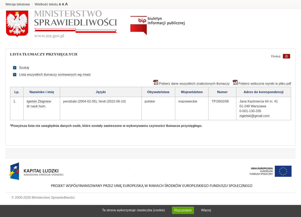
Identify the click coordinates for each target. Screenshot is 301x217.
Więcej (206, 210)
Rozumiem (183, 210)
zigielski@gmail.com (254, 116)
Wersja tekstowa (17, 4)
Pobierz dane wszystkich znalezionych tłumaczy (191, 83)
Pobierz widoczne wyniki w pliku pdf (262, 83)
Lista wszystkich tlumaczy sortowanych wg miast (55, 74)
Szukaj (24, 67)
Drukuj (275, 56)
